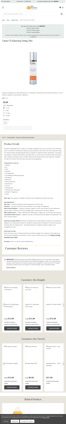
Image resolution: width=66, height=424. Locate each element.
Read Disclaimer (11, 267)
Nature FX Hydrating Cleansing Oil (11, 305)
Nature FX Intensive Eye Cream (32, 305)
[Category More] (8, 20)
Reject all (15, 421)
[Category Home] (3, 20)
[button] (61, 14)
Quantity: (6, 119)
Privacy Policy (46, 417)
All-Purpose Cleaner (11, 363)
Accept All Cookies (27, 421)
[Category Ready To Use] (14, 20)
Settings (6, 421)
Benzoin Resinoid (31, 363)
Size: (8, 105)
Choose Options (12, 328)
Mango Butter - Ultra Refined (53, 364)
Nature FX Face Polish (53, 304)
